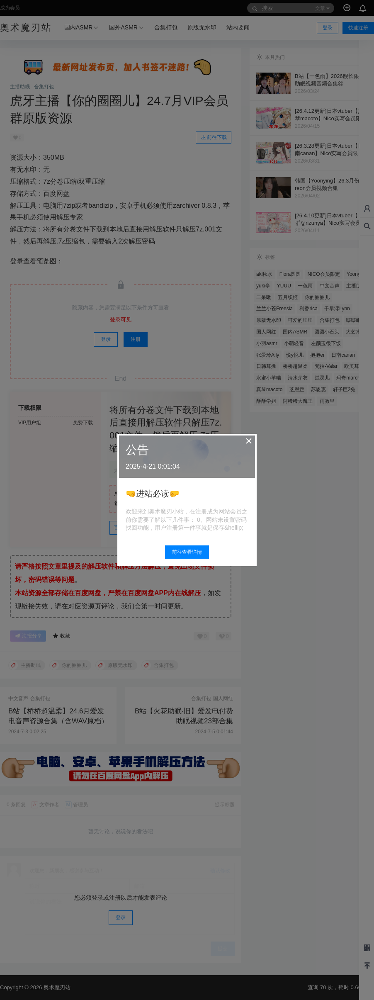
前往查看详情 (187, 552)
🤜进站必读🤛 (153, 493)
